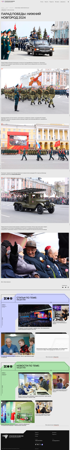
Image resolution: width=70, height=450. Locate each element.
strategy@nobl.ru (56, 440)
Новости (46, 1)
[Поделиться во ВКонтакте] (62, 287)
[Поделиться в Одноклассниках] (68, 287)
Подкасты (51, 1)
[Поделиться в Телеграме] (65, 287)
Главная (2, 7)
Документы (63, 1)
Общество (11, 7)
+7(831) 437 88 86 (38, 440)
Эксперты (57, 1)
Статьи (41, 1)
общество (55, 356)
